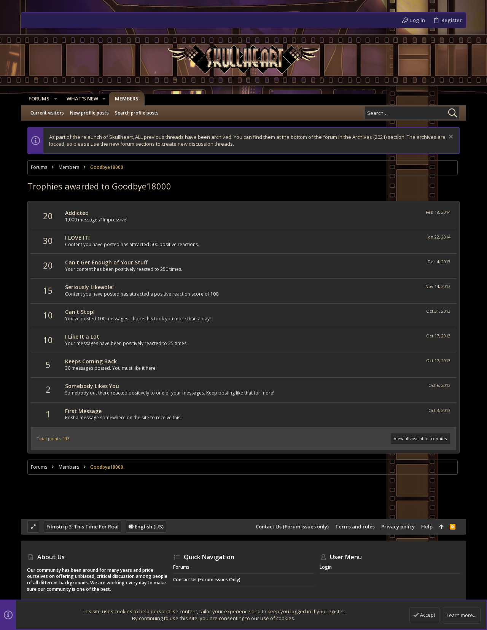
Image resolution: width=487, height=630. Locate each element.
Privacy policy (398, 526)
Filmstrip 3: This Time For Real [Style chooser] (82, 526)
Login (326, 567)
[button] (54, 98)
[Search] (412, 113)
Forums (181, 567)
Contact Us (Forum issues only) (292, 526)
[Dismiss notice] (450, 138)
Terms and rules (355, 526)
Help (427, 526)
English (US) (146, 526)
